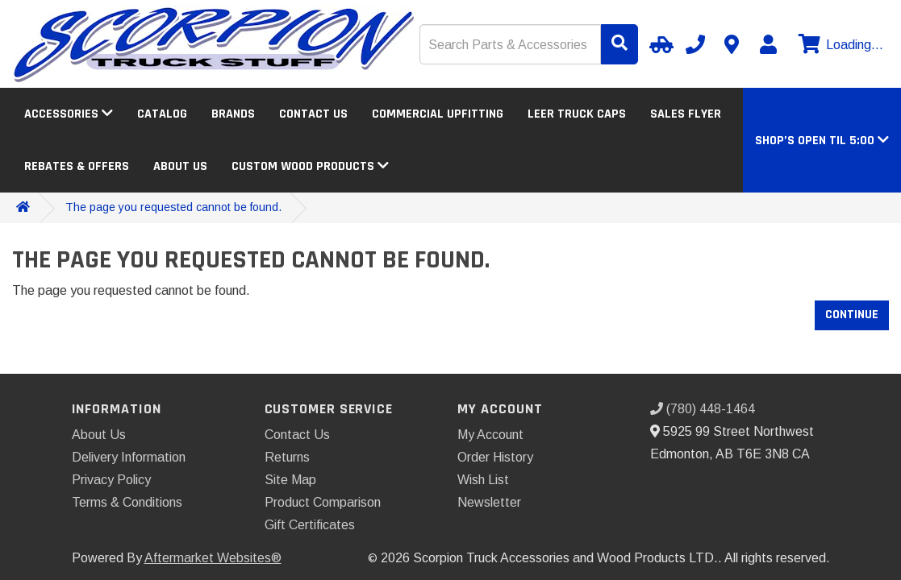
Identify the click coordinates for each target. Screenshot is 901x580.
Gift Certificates (310, 525)
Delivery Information (129, 457)
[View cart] (839, 45)
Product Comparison (323, 502)
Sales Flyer (685, 114)
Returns (287, 457)
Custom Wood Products (310, 166)
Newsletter (489, 502)
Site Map (290, 480)
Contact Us (313, 114)
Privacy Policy (111, 480)
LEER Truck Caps (577, 114)
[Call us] (695, 44)
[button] (822, 140)
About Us (180, 166)
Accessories (68, 114)
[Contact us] (731, 44)
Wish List (483, 480)
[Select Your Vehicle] (659, 44)
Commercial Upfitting (437, 114)
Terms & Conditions (127, 502)
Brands (233, 114)
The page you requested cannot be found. (173, 207)
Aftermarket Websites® (213, 558)
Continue (851, 314)
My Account (490, 434)
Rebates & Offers (76, 166)
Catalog (162, 114)
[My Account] (768, 44)
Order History (495, 457)
